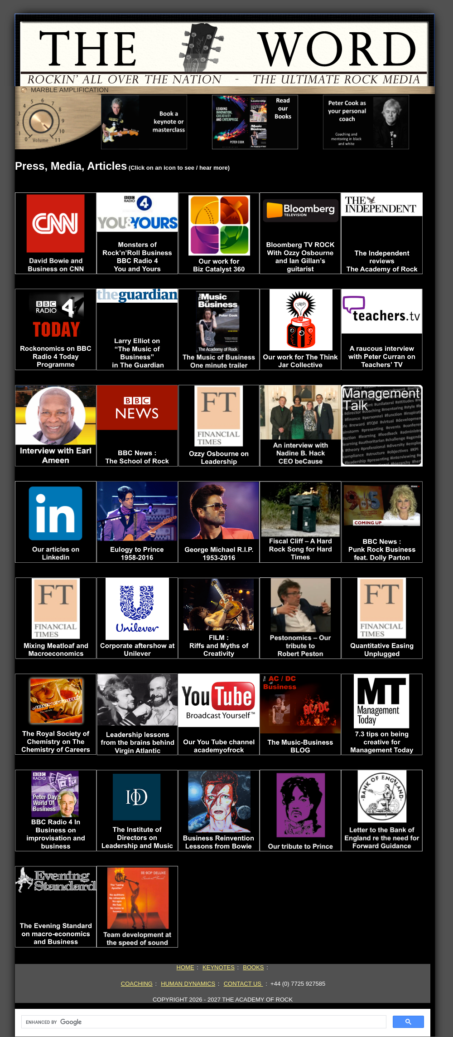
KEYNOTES (218, 967)
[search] (203, 1022)
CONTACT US (243, 983)
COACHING (137, 983)
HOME (185, 967)
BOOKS (253, 967)
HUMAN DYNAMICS (188, 983)
